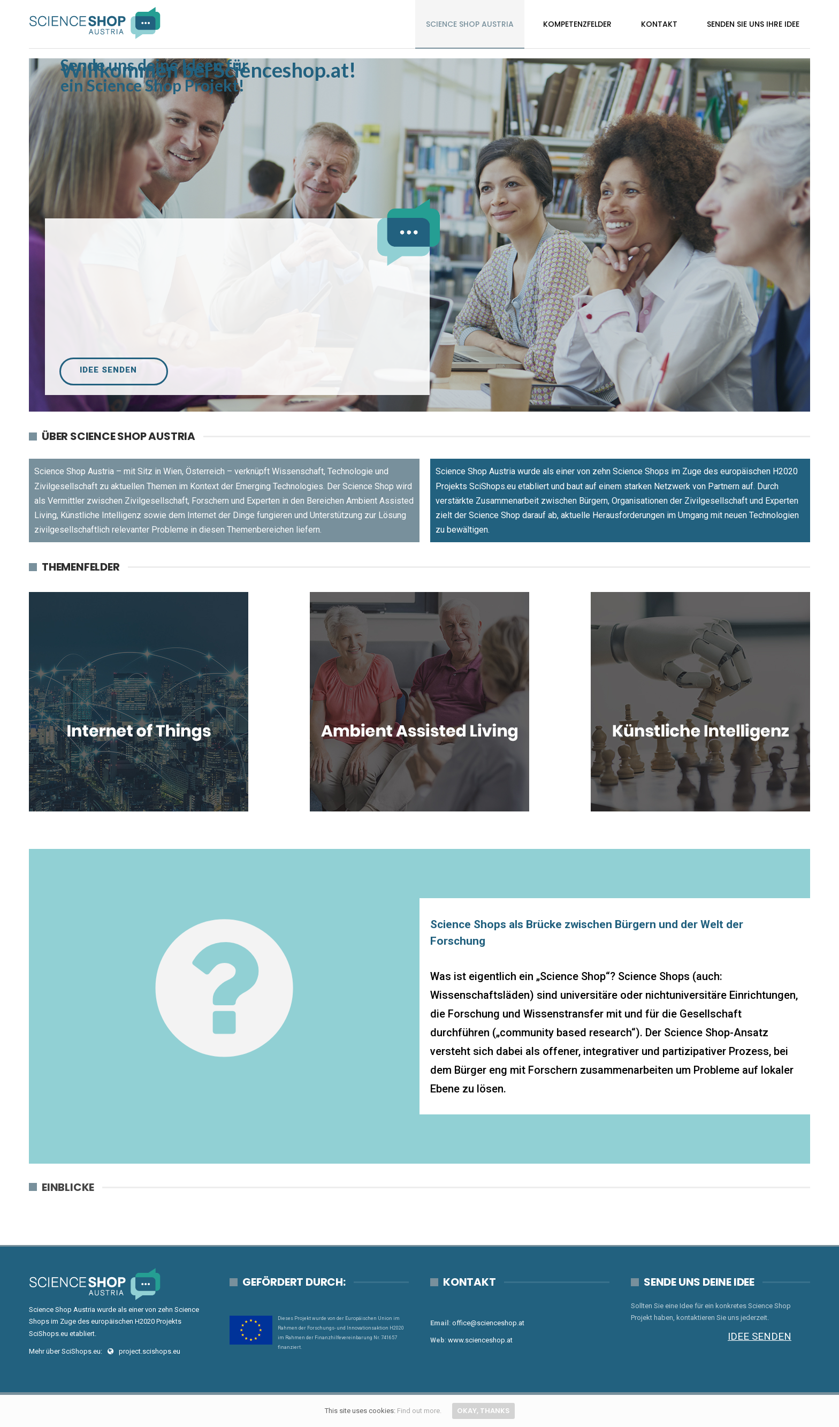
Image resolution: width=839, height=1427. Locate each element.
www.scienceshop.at (480, 1340)
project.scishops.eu (149, 1351)
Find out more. (419, 1411)
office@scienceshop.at (488, 1323)
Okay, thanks (483, 1411)
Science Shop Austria (470, 24)
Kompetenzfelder (577, 24)
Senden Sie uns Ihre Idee (753, 24)
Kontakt (659, 24)
